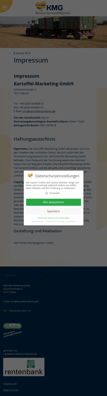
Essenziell (52, 193)
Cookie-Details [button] (37, 221)
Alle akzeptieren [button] (53, 202)
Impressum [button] (71, 221)
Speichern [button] (53, 211)
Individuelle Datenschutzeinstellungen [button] (53, 218)
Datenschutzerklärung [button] (55, 221)
